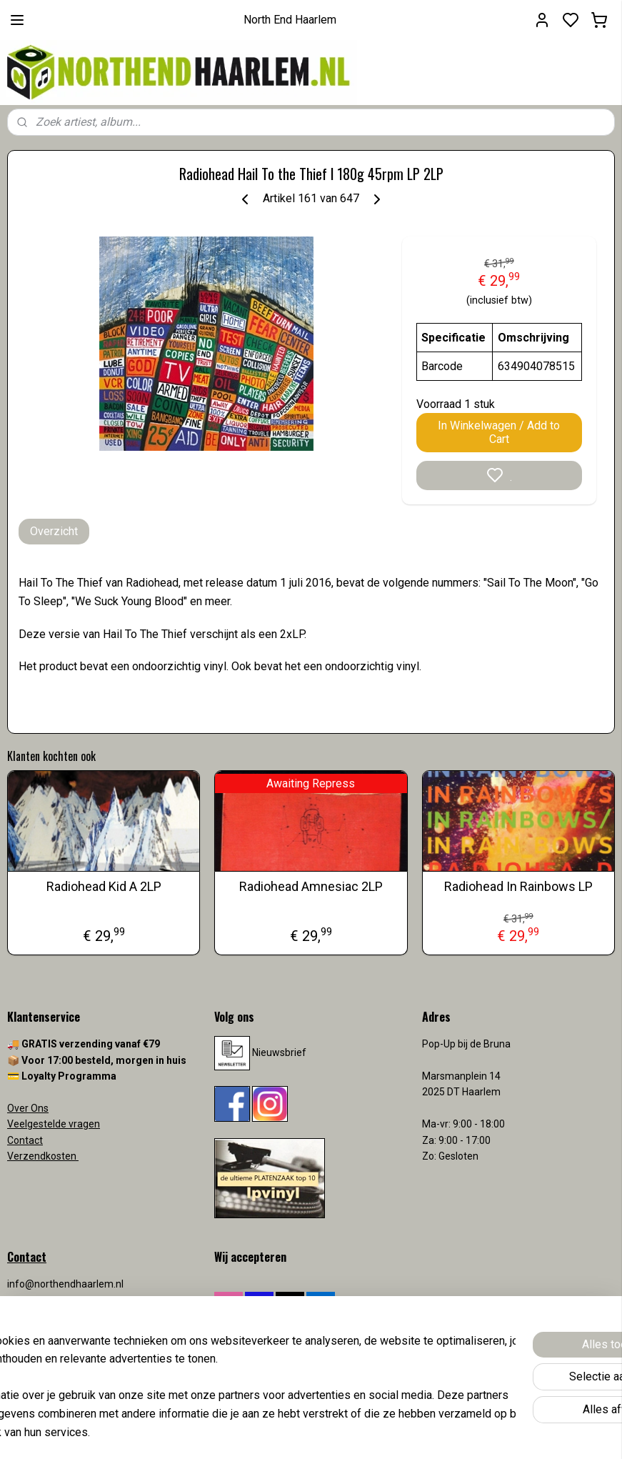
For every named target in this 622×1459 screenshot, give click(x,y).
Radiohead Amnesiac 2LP (311, 886)
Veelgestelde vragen (53, 1124)
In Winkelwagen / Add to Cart (499, 432)
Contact (25, 1140)
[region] (216, 1377)
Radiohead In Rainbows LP (518, 886)
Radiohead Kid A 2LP (103, 886)
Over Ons (28, 1108)
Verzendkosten (43, 1156)
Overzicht (54, 531)
